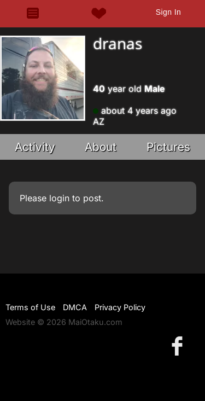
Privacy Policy (120, 307)
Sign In (168, 12)
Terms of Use (30, 307)
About (100, 147)
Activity (35, 147)
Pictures (168, 147)
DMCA (75, 307)
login (59, 198)
